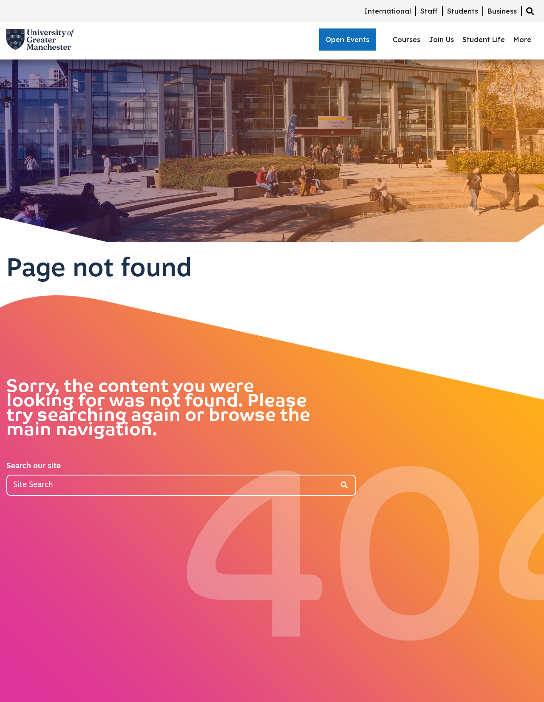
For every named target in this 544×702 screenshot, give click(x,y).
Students (462, 11)
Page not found (99, 270)
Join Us (441, 39)
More (522, 39)
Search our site (33, 466)
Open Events (347, 39)
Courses (406, 39)
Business (502, 11)
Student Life (483, 39)
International (387, 11)
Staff (429, 11)
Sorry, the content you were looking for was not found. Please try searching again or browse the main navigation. (158, 409)
